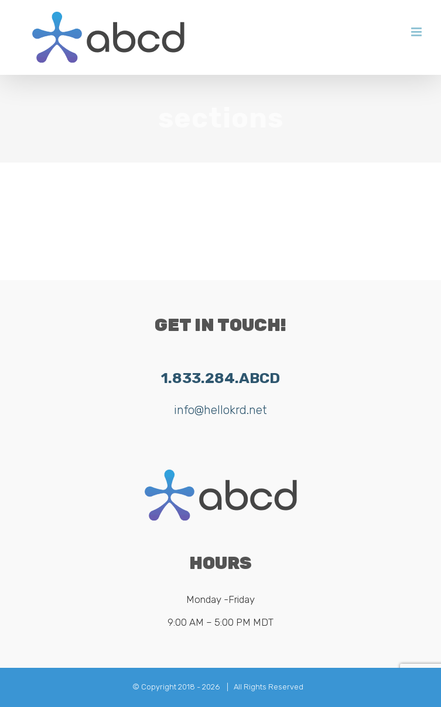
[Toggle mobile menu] (417, 32)
